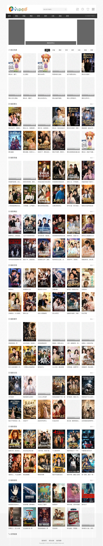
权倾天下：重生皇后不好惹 (45, 152)
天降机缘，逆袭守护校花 (74, 367)
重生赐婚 (11, 152)
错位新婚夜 (26, 474)
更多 (92, 104)
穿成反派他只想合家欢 (44, 182)
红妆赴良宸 (55, 421)
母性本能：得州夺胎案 (73, 504)
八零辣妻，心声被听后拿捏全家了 (32, 205)
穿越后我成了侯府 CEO (88, 182)
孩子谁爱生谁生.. (72, 74)
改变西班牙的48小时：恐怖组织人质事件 (20, 504)
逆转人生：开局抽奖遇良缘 (74, 182)
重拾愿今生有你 (42, 289)
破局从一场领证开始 (72, 289)
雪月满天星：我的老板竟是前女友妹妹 (48, 235)
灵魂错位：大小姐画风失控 (16, 313)
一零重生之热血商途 (29, 367)
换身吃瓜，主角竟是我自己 (16, 235)
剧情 (67, 16)
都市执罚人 (41, 367)
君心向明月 (55, 313)
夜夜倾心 (11, 289)
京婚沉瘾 (54, 289)
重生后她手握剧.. (57, 98)
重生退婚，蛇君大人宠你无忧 (31, 152)
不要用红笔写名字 (87, 450)
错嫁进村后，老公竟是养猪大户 (90, 259)
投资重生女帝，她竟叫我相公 (46, 259)
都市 (45, 16)
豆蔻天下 (25, 421)
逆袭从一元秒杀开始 (87, 343)
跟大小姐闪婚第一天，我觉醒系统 (18, 367)
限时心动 (25, 313)
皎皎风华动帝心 (42, 421)
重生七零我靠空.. (72, 98)
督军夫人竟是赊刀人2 (88, 235)
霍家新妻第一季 (13, 343)
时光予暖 (84, 313)
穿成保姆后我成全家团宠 (59, 182)
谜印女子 (84, 504)
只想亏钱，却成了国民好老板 (46, 450)
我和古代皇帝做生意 (87, 205)
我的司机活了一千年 (72, 450)
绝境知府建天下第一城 (58, 397)
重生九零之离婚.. (13, 98)
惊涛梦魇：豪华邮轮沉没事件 (31, 504)
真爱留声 (54, 504)
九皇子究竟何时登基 (29, 235)
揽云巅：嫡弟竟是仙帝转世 (74, 421)
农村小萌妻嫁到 (42, 313)
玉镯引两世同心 (56, 205)
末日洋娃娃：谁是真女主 (30, 343)
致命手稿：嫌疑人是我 (73, 474)
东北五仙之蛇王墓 (28, 450)
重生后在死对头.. (42, 98)
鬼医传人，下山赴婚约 (15, 474)
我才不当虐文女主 (57, 474)
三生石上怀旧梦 (42, 397)
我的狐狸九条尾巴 (28, 397)
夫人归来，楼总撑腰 (58, 367)
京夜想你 (84, 289)
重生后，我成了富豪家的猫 (89, 152)
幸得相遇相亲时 (42, 343)
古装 (53, 16)
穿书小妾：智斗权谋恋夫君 (74, 205)
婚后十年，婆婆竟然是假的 (30, 259)
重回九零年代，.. (86, 98)
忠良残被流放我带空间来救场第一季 (92, 421)
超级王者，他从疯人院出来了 (17, 450)
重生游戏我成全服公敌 (73, 152)
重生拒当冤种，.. (86, 74)
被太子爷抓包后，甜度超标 (16, 421)
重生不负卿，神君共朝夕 (59, 152)
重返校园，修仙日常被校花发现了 (91, 128)
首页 (9, 16)
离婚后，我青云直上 (58, 343)
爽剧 (31, 16)
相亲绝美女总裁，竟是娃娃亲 (60, 259)
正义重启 (25, 74)
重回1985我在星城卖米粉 (45, 205)
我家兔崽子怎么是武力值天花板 (90, 397)
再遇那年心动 (27, 289)
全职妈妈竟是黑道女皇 (58, 235)
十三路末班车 (56, 450)
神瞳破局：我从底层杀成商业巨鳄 (91, 367)
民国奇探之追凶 (56, 74)
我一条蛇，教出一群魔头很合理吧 (91, 474)
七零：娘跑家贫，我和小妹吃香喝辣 (77, 343)
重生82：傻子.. (13, 74)
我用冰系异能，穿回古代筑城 (31, 182)
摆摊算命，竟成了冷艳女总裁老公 (76, 235)
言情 (38, 16)
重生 (16, 16)
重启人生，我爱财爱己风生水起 (32, 128)
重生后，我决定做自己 (58, 128)
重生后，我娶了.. (28, 98)
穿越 (24, 16)
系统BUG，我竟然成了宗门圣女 (76, 259)
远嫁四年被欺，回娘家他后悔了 (76, 313)
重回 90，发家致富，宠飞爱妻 (46, 128)
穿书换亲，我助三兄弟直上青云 (76, 397)
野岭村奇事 (41, 474)
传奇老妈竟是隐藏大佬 (15, 259)
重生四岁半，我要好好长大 (16, 128)
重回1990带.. (41, 74)
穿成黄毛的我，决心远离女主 (17, 182)
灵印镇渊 (11, 397)
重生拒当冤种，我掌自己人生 (75, 128)
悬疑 (60, 16)
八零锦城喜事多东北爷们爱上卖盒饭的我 (20, 205)
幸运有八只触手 (42, 504)
